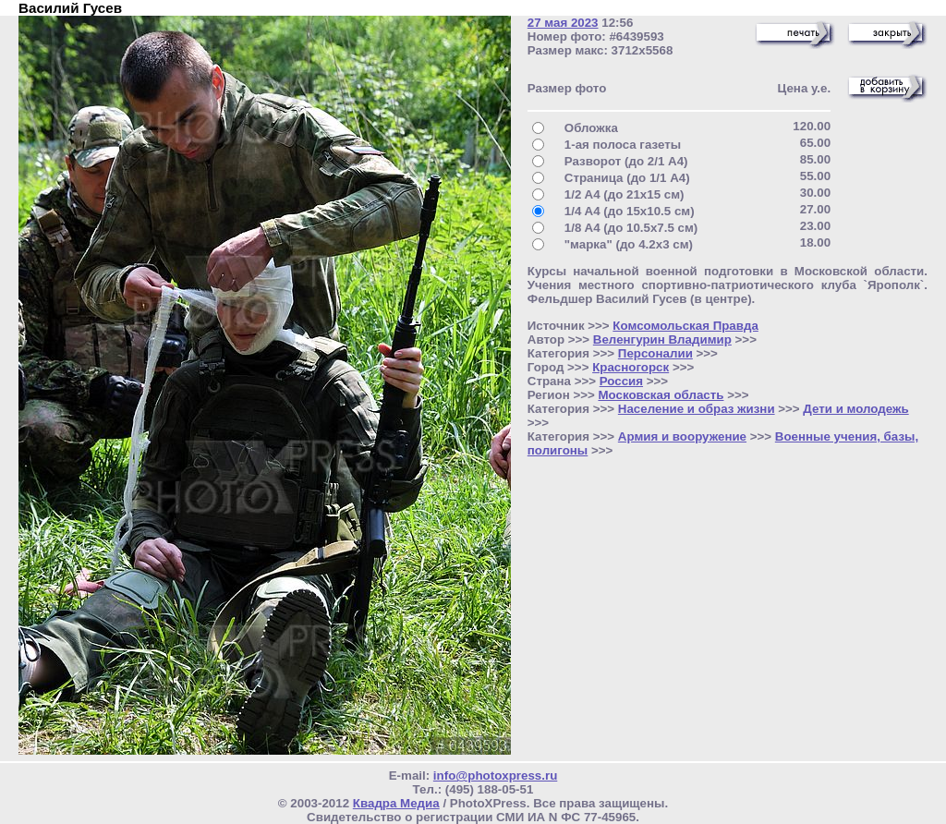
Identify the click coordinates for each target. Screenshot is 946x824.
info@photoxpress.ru (495, 775)
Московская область (660, 395)
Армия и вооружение (682, 436)
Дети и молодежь (855, 409)
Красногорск (630, 367)
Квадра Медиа (396, 803)
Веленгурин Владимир (662, 339)
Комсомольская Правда (685, 326)
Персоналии (655, 353)
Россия (621, 381)
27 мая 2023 (563, 23)
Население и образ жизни (696, 409)
